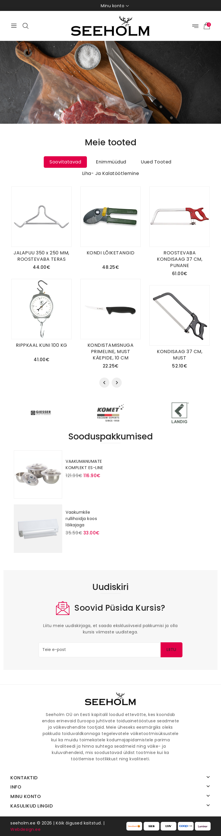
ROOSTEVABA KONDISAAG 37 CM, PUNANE (179, 259)
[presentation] (104, 383)
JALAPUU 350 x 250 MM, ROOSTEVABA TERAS (41, 256)
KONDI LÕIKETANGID (111, 253)
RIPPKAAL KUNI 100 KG (41, 345)
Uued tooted (156, 162)
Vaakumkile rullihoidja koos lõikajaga (81, 518)
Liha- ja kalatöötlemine (110, 173)
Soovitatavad (65, 162)
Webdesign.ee (25, 829)
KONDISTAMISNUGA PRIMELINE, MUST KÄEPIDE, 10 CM (110, 351)
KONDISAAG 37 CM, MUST (179, 354)
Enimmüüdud (111, 162)
